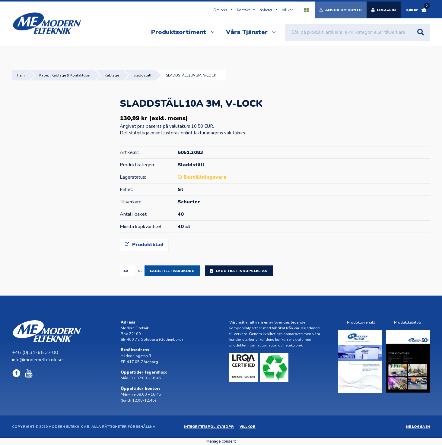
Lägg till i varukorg (172, 270)
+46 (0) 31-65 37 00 (35, 352)
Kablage (112, 75)
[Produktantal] (127, 270)
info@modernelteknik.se (37, 359)
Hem (21, 75)
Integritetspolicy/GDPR (209, 427)
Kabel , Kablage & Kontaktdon (64, 75)
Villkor (287, 10)
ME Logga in (418, 427)
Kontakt (243, 10)
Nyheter (265, 10)
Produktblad (144, 244)
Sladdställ (142, 75)
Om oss (220, 10)
